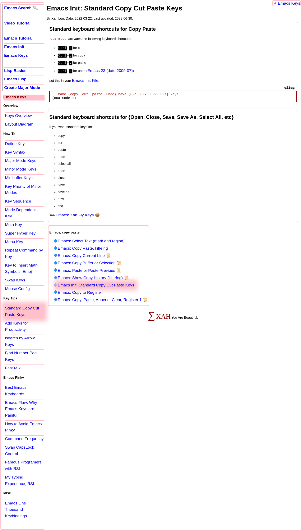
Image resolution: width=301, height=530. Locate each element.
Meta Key (13, 224)
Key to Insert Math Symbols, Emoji (21, 268)
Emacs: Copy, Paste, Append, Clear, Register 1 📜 (103, 300)
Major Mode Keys (20, 160)
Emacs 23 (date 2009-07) (110, 69)
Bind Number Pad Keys (21, 356)
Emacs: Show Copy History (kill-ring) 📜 (93, 278)
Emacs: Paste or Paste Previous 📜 (89, 270)
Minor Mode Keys (20, 169)
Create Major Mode (22, 87)
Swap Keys (15, 280)
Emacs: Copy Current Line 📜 (84, 256)
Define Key (15, 143)
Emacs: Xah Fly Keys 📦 (78, 215)
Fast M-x (13, 368)
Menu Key (14, 242)
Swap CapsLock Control (19, 450)
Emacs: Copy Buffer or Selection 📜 (90, 263)
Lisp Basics (15, 70)
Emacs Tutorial (18, 38)
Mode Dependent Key (20, 213)
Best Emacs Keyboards (15, 390)
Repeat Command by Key (24, 253)
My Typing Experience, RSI (19, 480)
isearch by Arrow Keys (20, 341)
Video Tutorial (17, 23)
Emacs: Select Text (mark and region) (91, 241)
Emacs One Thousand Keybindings (16, 509)
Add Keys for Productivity (16, 326)
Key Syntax (15, 152)
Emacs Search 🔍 (21, 8)
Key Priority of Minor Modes (23, 189)
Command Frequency (24, 438)
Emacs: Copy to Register (80, 292)
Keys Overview (18, 115)
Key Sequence (18, 201)
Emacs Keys (289, 3)
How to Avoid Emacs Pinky (23, 427)
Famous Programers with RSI (23, 465)
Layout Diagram (19, 124)
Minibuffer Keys (19, 178)
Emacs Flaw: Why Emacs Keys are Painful (21, 408)
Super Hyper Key (20, 233)
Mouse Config (17, 288)
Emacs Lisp (15, 79)
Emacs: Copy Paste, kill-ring (83, 248)
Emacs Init (14, 47)
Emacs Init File (85, 79)
